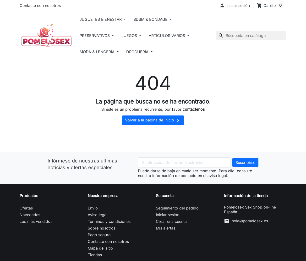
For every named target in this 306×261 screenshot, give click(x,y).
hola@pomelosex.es (250, 221)
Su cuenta (165, 195)
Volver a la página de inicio (153, 120)
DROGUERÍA (139, 51)
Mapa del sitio (100, 248)
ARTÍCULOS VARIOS (169, 35)
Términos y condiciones (109, 221)
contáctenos (194, 109)
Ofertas (26, 208)
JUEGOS (131, 35)
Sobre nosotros (101, 228)
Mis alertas (165, 228)
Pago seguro (99, 234)
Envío (93, 208)
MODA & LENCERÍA (99, 51)
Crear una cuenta (171, 221)
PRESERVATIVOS (96, 35)
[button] (235, 5)
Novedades (30, 214)
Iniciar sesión (167, 214)
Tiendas (95, 254)
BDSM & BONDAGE (152, 19)
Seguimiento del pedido (177, 208)
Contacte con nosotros (40, 5)
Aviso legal (97, 214)
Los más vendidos (36, 221)
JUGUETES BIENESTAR (102, 19)
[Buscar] (251, 35)
